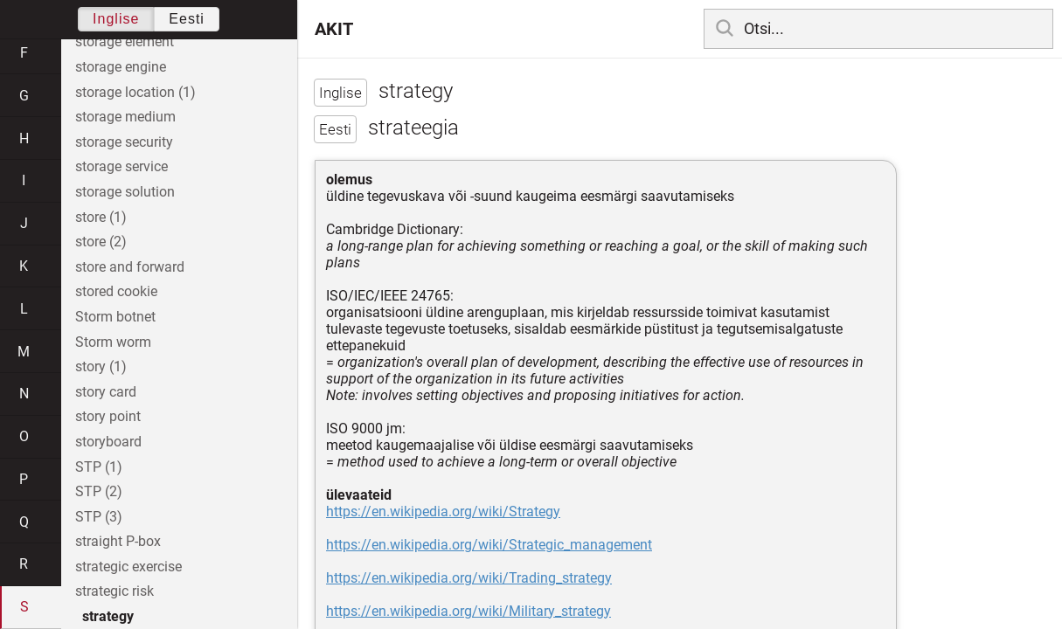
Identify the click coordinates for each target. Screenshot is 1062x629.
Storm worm (113, 342)
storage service (121, 166)
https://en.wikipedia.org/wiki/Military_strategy (468, 611)
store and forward (129, 267)
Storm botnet (115, 316)
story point (108, 416)
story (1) (101, 366)
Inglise (116, 18)
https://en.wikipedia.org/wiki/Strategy (443, 511)
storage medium (125, 116)
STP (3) (98, 516)
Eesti (187, 18)
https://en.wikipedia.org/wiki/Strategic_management (489, 544)
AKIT (334, 28)
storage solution (125, 191)
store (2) (101, 241)
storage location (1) (135, 92)
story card (105, 392)
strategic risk (114, 591)
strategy (108, 616)
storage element (124, 41)
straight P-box (118, 541)
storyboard (108, 441)
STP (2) (98, 491)
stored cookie (116, 291)
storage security (124, 142)
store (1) (101, 217)
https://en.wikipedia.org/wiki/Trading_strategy (469, 578)
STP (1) (98, 467)
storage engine (120, 67)
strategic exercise (128, 566)
